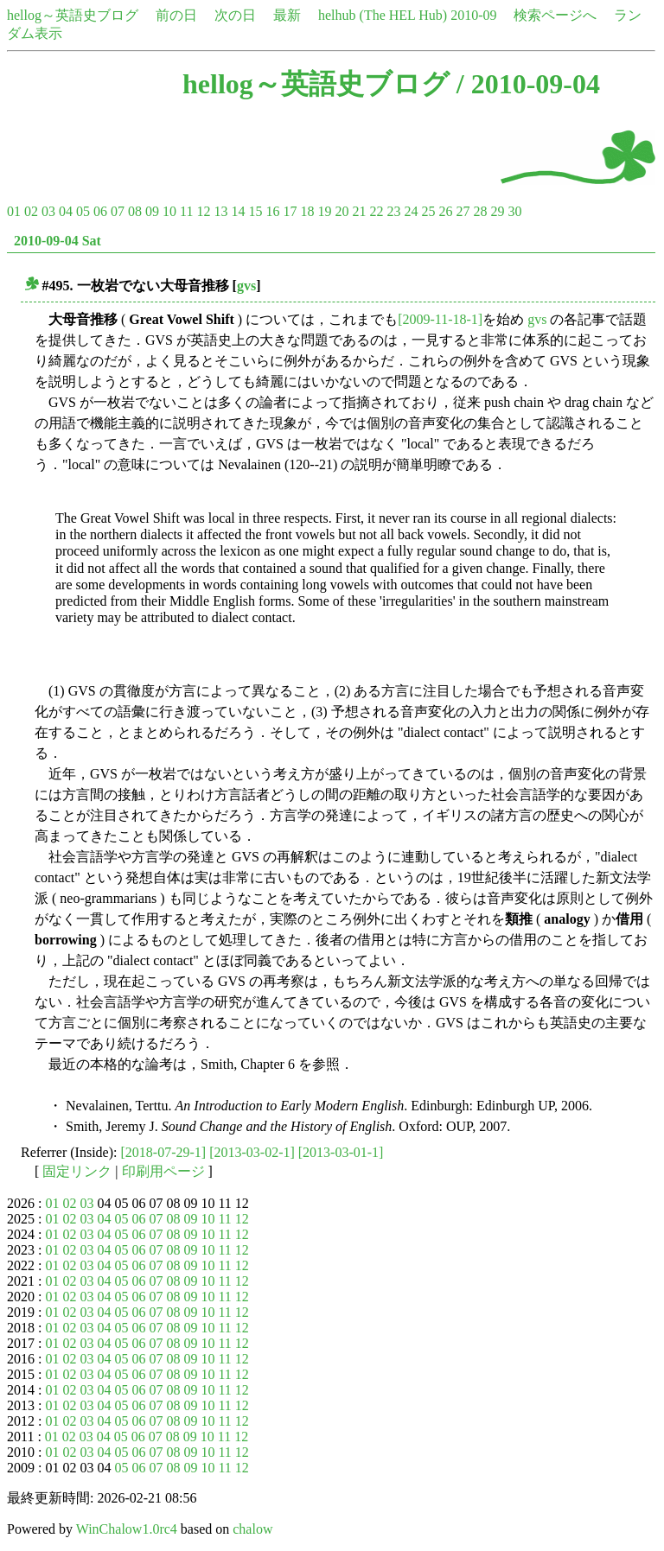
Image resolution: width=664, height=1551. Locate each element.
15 (255, 211)
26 (445, 211)
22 (376, 211)
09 (152, 211)
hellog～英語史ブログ (72, 15)
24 (411, 211)
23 (393, 211)
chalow (252, 1529)
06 (100, 211)
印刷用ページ (163, 1171)
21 (359, 211)
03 (48, 211)
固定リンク (77, 1171)
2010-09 (473, 15)
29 (497, 211)
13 (220, 211)
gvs (246, 285)
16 (272, 211)
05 (83, 211)
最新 (287, 15)
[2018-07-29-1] (164, 1152)
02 (31, 211)
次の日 (235, 15)
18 (307, 211)
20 (341, 211)
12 (203, 211)
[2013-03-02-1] (252, 1152)
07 (117, 211)
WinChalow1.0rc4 (126, 1529)
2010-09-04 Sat (57, 240)
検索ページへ (555, 15)
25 (428, 211)
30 (514, 211)
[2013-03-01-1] (341, 1152)
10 (169, 211)
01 (14, 211)
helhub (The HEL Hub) (382, 15)
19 (324, 211)
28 (480, 211)
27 (462, 211)
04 (66, 211)
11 (186, 211)
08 (135, 211)
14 (238, 211)
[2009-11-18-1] (440, 319)
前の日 (176, 15)
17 (290, 211)
